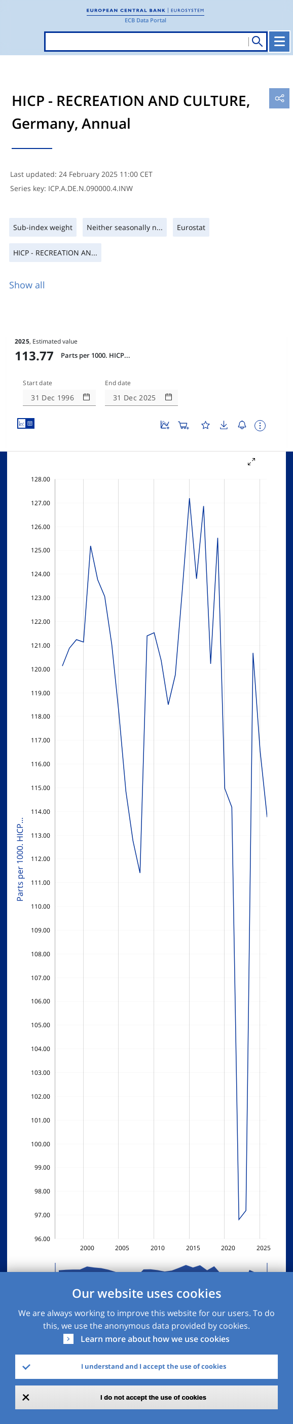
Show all (27, 285)
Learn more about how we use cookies (155, 1338)
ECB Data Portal (145, 20)
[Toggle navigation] (279, 41)
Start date (37, 383)
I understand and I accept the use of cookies (153, 1366)
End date (118, 383)
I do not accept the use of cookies (153, 1397)
